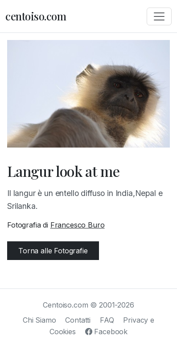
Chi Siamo (39, 320)
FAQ (107, 320)
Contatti (78, 320)
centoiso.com (35, 16)
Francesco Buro (77, 224)
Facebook (106, 331)
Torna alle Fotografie (53, 250)
